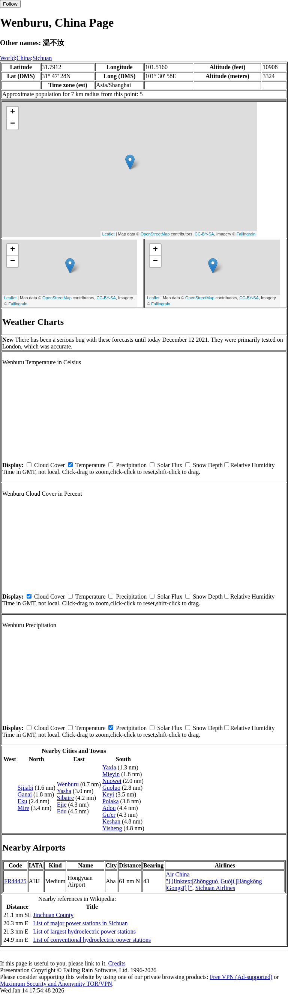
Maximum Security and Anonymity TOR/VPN (56, 983)
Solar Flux (169, 465)
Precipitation (131, 465)
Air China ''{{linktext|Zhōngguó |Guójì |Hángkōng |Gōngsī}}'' (214, 881)
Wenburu (68, 784)
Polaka (110, 801)
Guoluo (111, 787)
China (23, 58)
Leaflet (108, 234)
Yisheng (112, 828)
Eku (22, 801)
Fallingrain (246, 234)
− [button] (12, 124)
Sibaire (65, 798)
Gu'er (109, 814)
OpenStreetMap (155, 234)
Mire (23, 808)
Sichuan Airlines (215, 888)
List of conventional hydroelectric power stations (92, 940)
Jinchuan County (53, 915)
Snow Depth (208, 465)
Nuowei (112, 781)
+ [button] (12, 112)
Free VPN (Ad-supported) (241, 977)
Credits (116, 963)
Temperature (90, 465)
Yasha (64, 791)
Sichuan (42, 58)
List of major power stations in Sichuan (80, 923)
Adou (109, 808)
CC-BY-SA (204, 234)
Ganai (25, 794)
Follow (10, 4)
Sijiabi (25, 787)
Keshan (111, 821)
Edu (62, 811)
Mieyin (111, 774)
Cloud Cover (49, 465)
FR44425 (15, 881)
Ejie (62, 804)
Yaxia (109, 767)
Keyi (108, 794)
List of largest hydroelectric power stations (84, 931)
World (7, 58)
